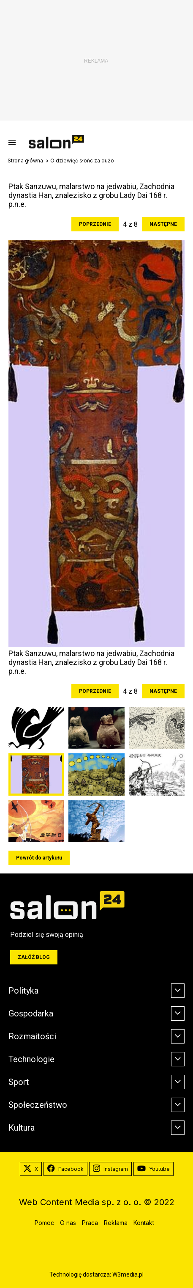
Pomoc (44, 1222)
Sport (18, 1082)
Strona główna (25, 161)
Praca (90, 1222)
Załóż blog (34, 957)
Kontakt (143, 1222)
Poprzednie (95, 224)
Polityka (23, 990)
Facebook (65, 1169)
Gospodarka (30, 1013)
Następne (163, 224)
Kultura (21, 1127)
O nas (68, 1222)
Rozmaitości (32, 1036)
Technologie (31, 1059)
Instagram (110, 1169)
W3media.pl (128, 1274)
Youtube (153, 1169)
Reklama (116, 1222)
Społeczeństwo (37, 1105)
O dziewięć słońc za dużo (82, 161)
